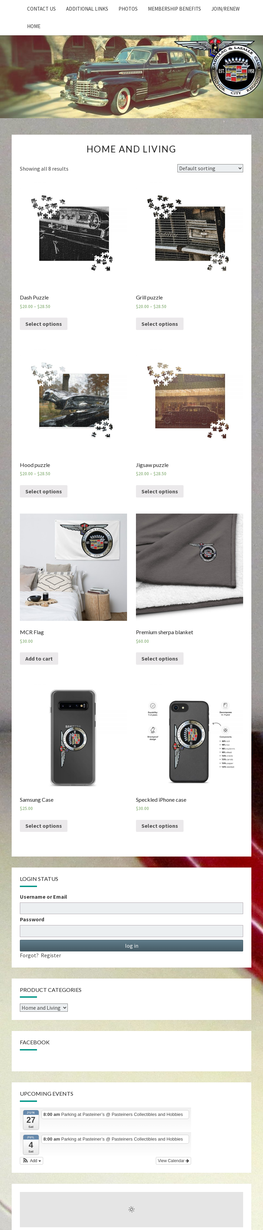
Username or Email (43, 896)
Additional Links (87, 8)
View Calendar (173, 1160)
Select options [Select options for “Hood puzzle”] (43, 491)
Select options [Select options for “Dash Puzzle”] (43, 323)
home (33, 26)
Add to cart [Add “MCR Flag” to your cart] (39, 658)
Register (51, 955)
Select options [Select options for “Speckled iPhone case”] (159, 825)
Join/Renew (225, 8)
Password (32, 919)
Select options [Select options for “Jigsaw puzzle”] (159, 491)
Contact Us (41, 8)
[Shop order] (210, 168)
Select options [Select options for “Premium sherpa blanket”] (159, 658)
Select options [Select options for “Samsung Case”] (43, 825)
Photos (128, 8)
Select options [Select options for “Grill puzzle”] (159, 323)
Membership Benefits (174, 8)
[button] (31, 1160)
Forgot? (29, 955)
